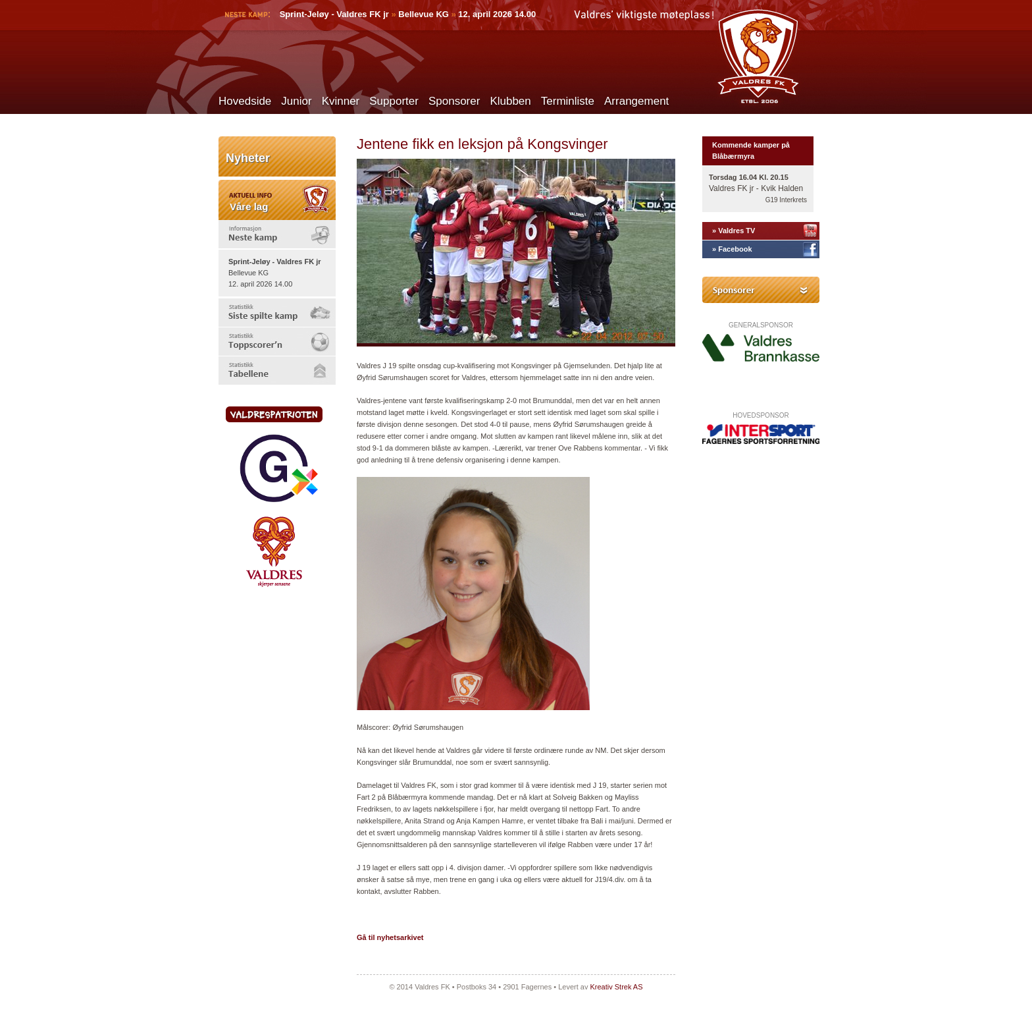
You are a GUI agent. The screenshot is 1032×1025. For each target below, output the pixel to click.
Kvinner (341, 101)
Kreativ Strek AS (616, 987)
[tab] (277, 234)
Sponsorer (454, 101)
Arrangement (636, 101)
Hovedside (245, 101)
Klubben (510, 101)
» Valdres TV (733, 231)
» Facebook (732, 249)
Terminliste (567, 101)
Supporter (394, 101)
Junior (296, 101)
